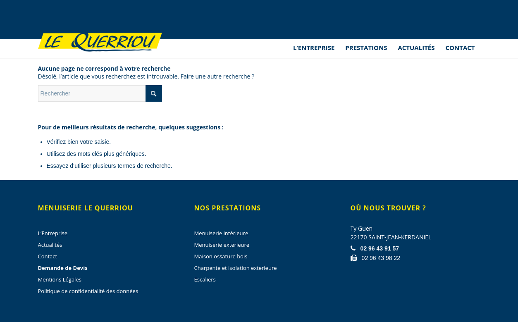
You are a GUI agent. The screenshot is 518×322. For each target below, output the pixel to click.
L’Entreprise (52, 233)
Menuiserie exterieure (222, 244)
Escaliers (205, 279)
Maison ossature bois (221, 256)
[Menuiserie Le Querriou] (100, 50)
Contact (47, 256)
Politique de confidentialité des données (88, 291)
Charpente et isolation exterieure (235, 268)
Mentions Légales (59, 279)
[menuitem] (314, 47)
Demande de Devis (63, 268)
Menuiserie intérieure (221, 233)
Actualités (50, 244)
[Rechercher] (100, 93)
